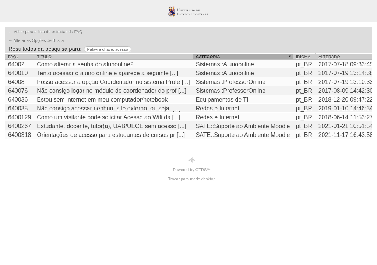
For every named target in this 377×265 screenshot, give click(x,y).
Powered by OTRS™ (192, 164)
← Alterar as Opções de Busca (36, 40)
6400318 (19, 135)
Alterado (329, 56)
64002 (16, 64)
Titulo (44, 56)
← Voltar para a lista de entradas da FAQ (45, 31)
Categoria (208, 56)
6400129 (19, 117)
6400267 (19, 126)
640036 (18, 99)
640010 (18, 73)
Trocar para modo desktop (192, 179)
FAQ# (13, 56)
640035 (18, 108)
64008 (16, 82)
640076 (18, 91)
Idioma (303, 56)
